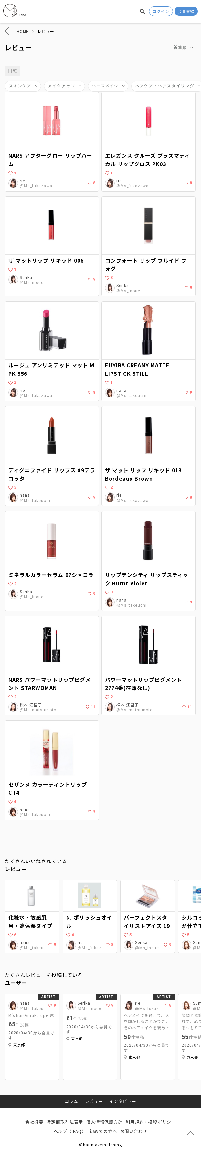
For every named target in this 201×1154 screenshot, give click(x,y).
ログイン (161, 11)
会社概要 (34, 1122)
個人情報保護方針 (104, 1122)
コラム (71, 1101)
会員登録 (186, 11)
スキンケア (20, 86)
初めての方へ (103, 1131)
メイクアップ (61, 86)
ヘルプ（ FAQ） (70, 1131)
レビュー (94, 1101)
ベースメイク (105, 86)
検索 (142, 11)
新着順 (180, 47)
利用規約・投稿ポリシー (151, 1122)
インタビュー (122, 1101)
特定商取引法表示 (65, 1122)
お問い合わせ (133, 1131)
